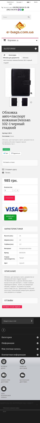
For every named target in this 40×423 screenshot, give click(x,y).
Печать (7, 173)
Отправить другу (11, 169)
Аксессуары (12, 55)
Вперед (31, 102)
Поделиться (15, 153)
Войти (36, 2)
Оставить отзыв (8, 162)
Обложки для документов (11, 58)
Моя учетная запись (11, 349)
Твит (6, 153)
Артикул (5, 133)
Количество (8, 187)
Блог (4, 411)
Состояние (5, 136)
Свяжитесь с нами (10, 3)
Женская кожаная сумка (11, 408)
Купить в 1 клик (10, 217)
